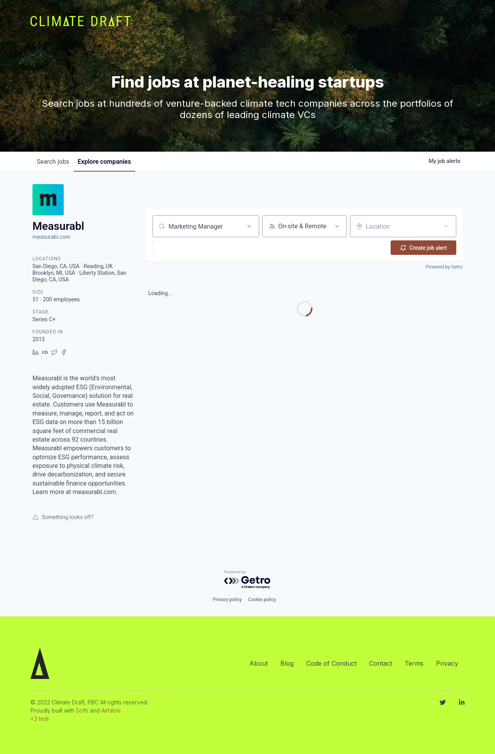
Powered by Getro (444, 266)
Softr (82, 710)
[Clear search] (249, 226)
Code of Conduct (331, 663)
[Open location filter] (446, 226)
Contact (380, 663)
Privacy (447, 663)
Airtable (111, 710)
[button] (178, 246)
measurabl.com (51, 237)
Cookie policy (262, 599)
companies (110, 161)
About (258, 663)
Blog (287, 663)
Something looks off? (62, 517)
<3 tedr (39, 718)
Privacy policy (227, 599)
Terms (414, 663)
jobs (55, 161)
